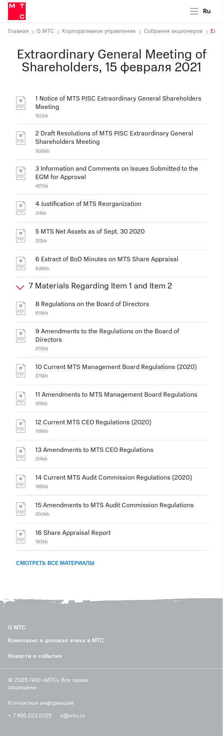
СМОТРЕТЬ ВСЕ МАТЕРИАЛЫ (55, 563)
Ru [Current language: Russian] (207, 11)
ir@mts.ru (72, 716)
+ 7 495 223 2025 (30, 716)
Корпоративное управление (99, 31)
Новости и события (35, 656)
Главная (18, 31)
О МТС (45, 31)
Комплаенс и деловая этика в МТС (56, 640)
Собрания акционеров (173, 31)
